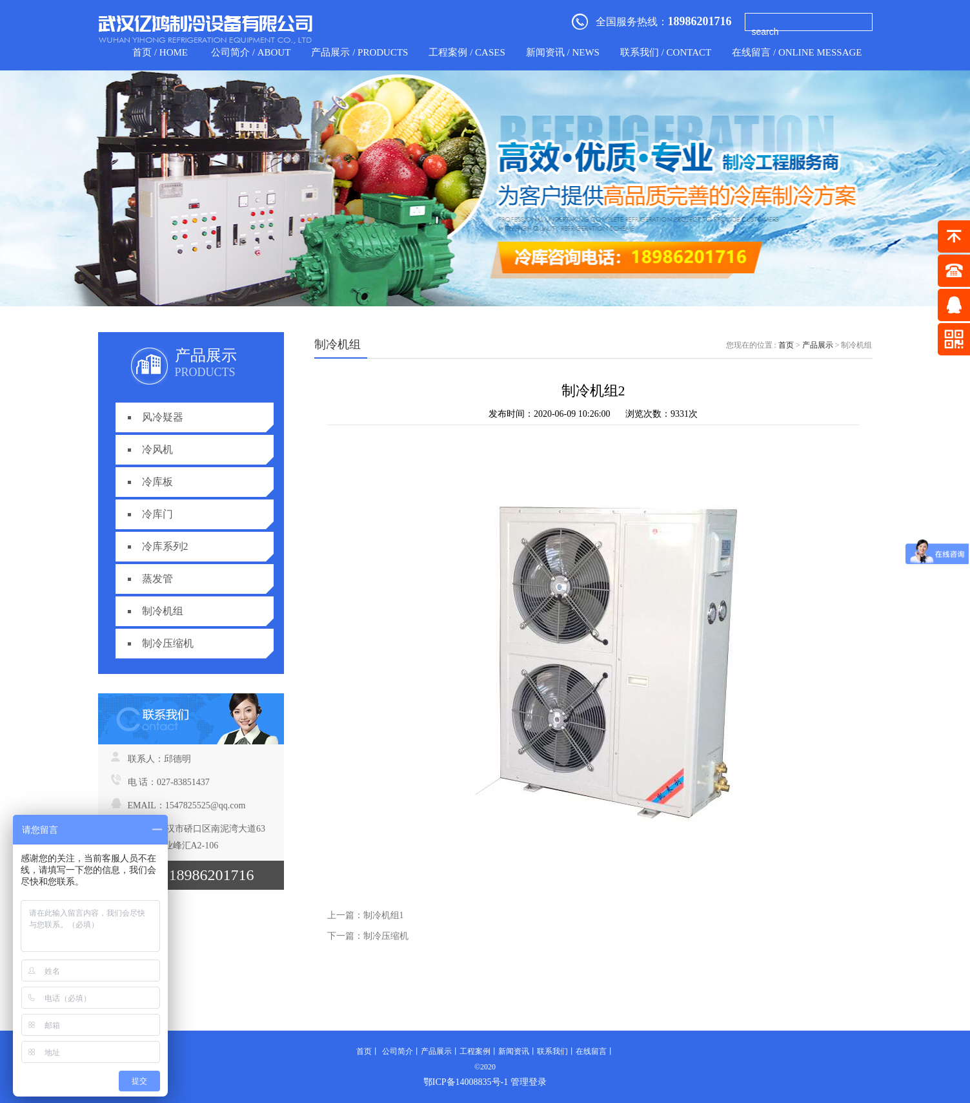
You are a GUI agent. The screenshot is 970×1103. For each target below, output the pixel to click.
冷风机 (157, 449)
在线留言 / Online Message (797, 52)
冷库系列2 (165, 546)
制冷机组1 (383, 915)
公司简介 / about (250, 52)
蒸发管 (157, 578)
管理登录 (528, 1082)
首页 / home (160, 52)
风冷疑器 (162, 417)
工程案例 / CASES (467, 52)
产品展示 (817, 345)
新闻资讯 (513, 1051)
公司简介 (397, 1051)
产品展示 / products (359, 52)
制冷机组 (162, 610)
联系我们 (552, 1051)
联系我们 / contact (665, 52)
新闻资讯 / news (563, 52)
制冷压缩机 (168, 643)
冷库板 (157, 481)
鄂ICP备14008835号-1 (465, 1082)
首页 (786, 345)
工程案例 (475, 1051)
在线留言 (591, 1051)
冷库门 (157, 514)
